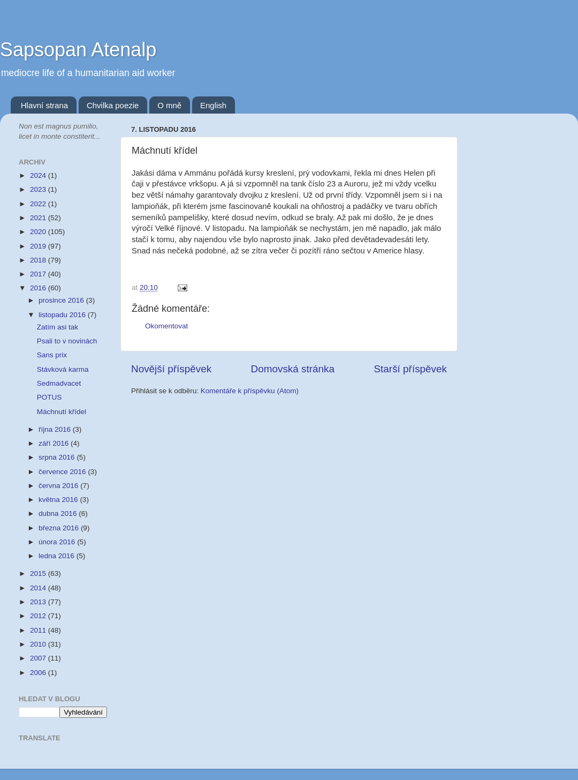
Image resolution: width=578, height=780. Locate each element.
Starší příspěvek (410, 368)
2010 (39, 644)
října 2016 (56, 429)
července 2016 (63, 472)
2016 (39, 288)
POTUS (49, 397)
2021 (39, 218)
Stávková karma (63, 369)
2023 (39, 189)
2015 (39, 573)
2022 (39, 204)
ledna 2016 (58, 556)
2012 (39, 616)
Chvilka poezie (113, 105)
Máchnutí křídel (61, 412)
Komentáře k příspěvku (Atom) (250, 391)
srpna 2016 (58, 457)
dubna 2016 (59, 513)
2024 (39, 175)
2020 (39, 232)
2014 (39, 588)
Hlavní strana (44, 105)
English (213, 105)
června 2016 (59, 486)
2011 (39, 630)
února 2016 (58, 542)
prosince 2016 (62, 300)
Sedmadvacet (59, 383)
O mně (169, 105)
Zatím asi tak (57, 327)
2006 (39, 673)
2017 (39, 274)
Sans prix (52, 355)
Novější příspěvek (171, 368)
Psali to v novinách (67, 341)
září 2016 (55, 443)
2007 (39, 658)
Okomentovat (166, 326)
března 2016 (60, 528)
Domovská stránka (292, 368)
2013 (39, 602)
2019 (39, 246)
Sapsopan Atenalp (78, 50)
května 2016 (59, 500)
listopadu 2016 (63, 315)
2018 (39, 260)
